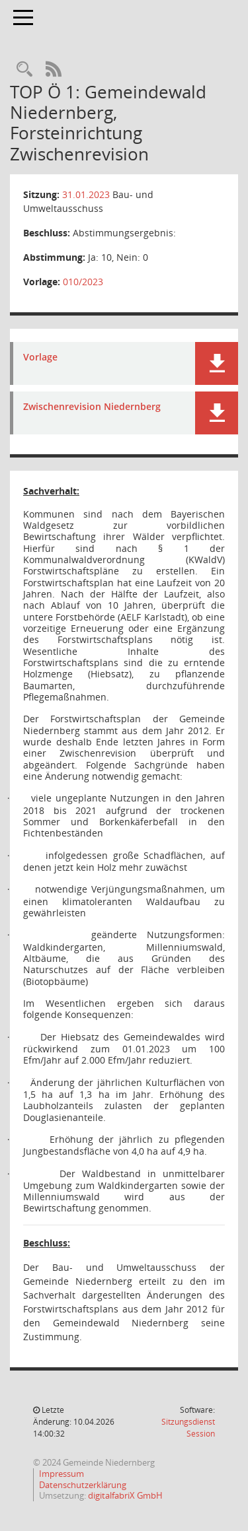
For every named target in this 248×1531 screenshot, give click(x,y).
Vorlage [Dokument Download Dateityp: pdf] (40, 357)
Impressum (61, 1474)
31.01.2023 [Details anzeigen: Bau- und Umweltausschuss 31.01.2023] (86, 194)
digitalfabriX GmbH (125, 1495)
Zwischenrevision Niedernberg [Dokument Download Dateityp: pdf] (92, 407)
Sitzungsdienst (188, 1427)
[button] (216, 363)
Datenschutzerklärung (82, 1485)
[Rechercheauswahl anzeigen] (24, 70)
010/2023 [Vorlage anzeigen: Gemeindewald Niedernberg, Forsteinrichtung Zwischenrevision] (83, 281)
